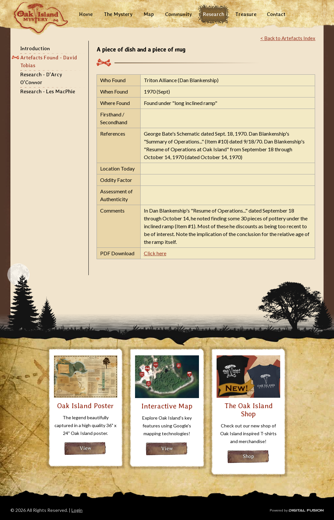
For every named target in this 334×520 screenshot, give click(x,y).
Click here (155, 253)
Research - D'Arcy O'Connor (41, 78)
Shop (248, 456)
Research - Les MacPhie (47, 91)
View (85, 448)
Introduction (35, 48)
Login (77, 510)
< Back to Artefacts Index (287, 38)
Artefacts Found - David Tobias (48, 61)
